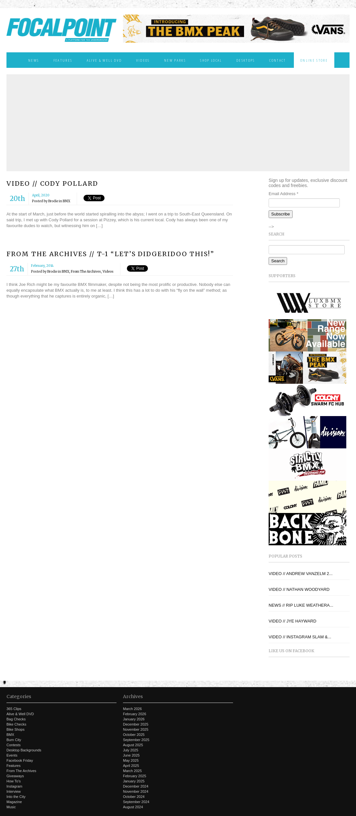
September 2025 (136, 740)
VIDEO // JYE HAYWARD (292, 621)
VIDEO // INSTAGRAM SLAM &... (300, 636)
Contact (277, 60)
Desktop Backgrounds (23, 750)
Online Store (314, 60)
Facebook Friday (19, 760)
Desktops (245, 60)
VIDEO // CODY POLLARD (52, 183)
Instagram (14, 786)
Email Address (283, 193)
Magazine (14, 802)
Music (11, 807)
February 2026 (134, 714)
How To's (13, 781)
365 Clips (13, 709)
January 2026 (134, 719)
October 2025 (134, 735)
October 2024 (134, 797)
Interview (13, 791)
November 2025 (135, 729)
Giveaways (15, 776)
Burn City (13, 740)
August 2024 (133, 807)
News (33, 60)
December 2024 (135, 786)
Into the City (16, 797)
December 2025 (135, 724)
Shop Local (211, 60)
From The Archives (86, 271)
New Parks (175, 60)
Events (11, 755)
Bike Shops (15, 729)
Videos (143, 60)
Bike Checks (16, 724)
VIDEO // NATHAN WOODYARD (299, 589)
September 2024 (136, 802)
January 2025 (134, 781)
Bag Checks (16, 719)
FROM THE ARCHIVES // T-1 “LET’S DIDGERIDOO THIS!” (110, 254)
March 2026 (132, 709)
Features (62, 60)
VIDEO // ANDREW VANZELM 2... (301, 573)
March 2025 (132, 771)
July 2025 (130, 750)
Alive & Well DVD (104, 60)
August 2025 (133, 745)
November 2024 (135, 791)
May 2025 (131, 760)
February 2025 (134, 776)
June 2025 (131, 755)
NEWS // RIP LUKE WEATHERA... (301, 605)
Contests (13, 745)
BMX (66, 201)
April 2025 (131, 766)
